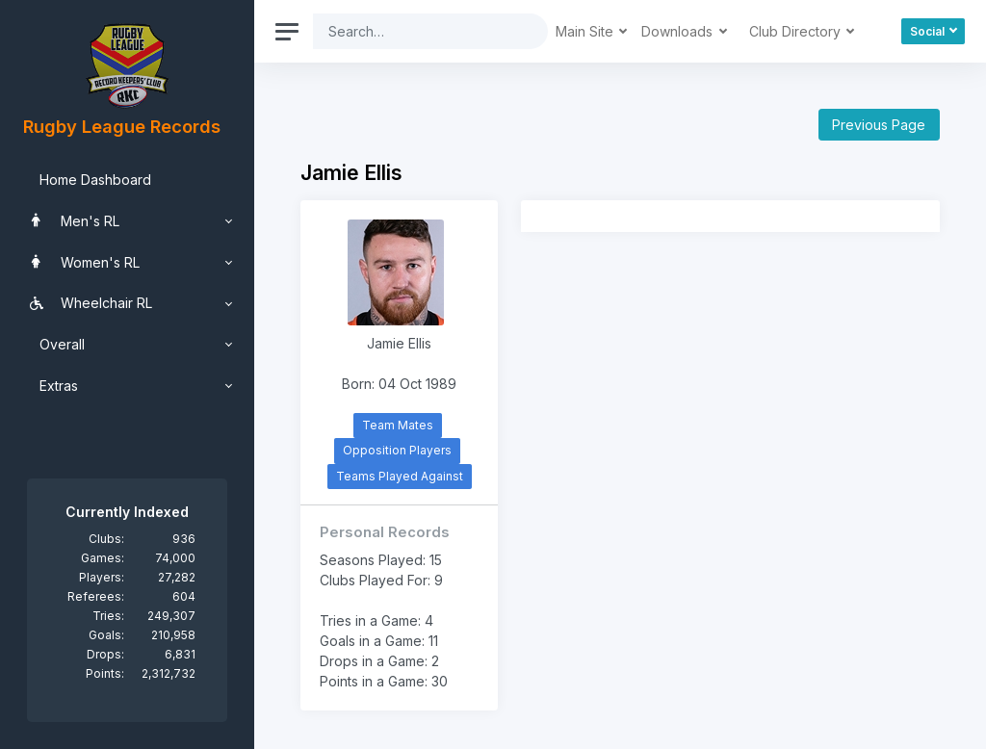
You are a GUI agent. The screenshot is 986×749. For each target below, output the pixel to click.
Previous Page (878, 124)
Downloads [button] (678, 31)
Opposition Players (397, 450)
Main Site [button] (586, 31)
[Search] (415, 31)
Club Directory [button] (796, 31)
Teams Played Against (399, 476)
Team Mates (397, 425)
